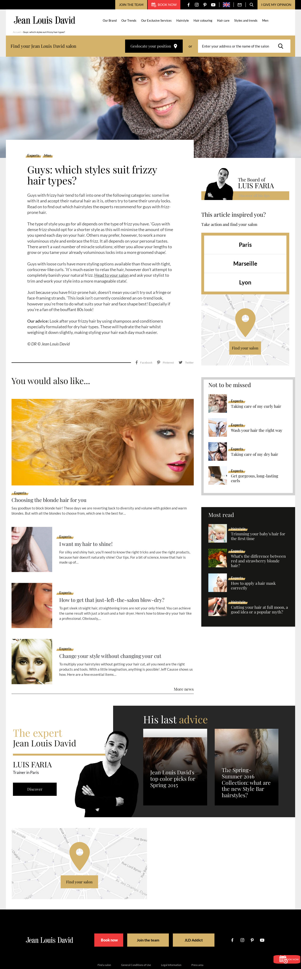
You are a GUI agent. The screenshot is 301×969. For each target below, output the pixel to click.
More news (184, 668)
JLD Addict (198, 919)
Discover (36, 768)
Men (266, 20)
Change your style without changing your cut (115, 635)
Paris (245, 244)
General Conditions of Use (136, 944)
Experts (33, 155)
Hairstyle (183, 20)
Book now (164, 4)
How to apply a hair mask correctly (253, 585)
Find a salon (104, 944)
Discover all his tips (255, 195)
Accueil (17, 32)
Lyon (245, 282)
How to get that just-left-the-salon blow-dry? (117, 579)
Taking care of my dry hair (254, 454)
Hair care (224, 20)
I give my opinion (276, 5)
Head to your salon (111, 275)
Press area (197, 944)
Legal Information (171, 944)
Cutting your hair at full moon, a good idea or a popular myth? (259, 609)
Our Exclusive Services (157, 20)
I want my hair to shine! (88, 523)
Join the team (131, 5)
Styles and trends (246, 20)
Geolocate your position (154, 46)
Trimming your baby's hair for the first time (258, 536)
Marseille (245, 263)
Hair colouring (203, 20)
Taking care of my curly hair (256, 406)
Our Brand (111, 20)
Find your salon (245, 347)
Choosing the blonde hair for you (53, 479)
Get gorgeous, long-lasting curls (254, 478)
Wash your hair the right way (256, 430)
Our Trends (129, 20)
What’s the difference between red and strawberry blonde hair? (258, 561)
